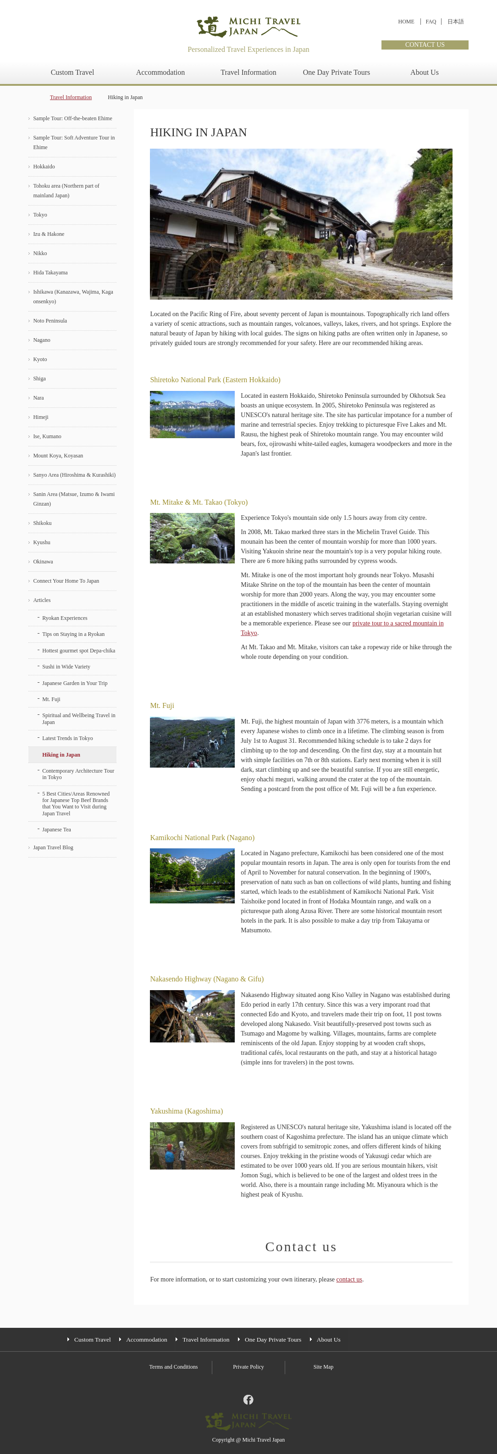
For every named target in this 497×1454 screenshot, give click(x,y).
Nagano (41, 340)
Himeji (40, 417)
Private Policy (248, 1367)
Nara (38, 398)
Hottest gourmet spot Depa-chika (78, 650)
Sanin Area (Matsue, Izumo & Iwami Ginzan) (74, 499)
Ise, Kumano (47, 436)
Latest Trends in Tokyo (67, 738)
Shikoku (42, 523)
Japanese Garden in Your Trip (74, 683)
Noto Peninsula (50, 321)
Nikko (40, 253)
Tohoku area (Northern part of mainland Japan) (66, 191)
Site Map (324, 1367)
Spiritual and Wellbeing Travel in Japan (78, 718)
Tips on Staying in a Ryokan (73, 634)
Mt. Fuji (51, 699)
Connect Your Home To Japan (66, 581)
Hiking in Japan (61, 755)
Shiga (39, 378)
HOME (406, 21)
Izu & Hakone (48, 234)
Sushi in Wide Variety (66, 666)
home (31, 98)
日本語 (455, 21)
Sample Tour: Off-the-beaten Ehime (72, 118)
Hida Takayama (50, 272)
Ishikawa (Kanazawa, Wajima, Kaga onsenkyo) (73, 297)
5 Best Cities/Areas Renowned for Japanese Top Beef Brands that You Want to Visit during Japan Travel (76, 804)
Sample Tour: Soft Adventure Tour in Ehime (74, 142)
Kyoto (40, 359)
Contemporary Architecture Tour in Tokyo (78, 774)
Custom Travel (72, 72)
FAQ (430, 21)
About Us (424, 72)
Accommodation (160, 72)
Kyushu (41, 542)
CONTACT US (425, 44)
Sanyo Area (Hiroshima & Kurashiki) (74, 475)
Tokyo (40, 215)
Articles (41, 600)
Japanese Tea (56, 829)
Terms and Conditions (173, 1367)
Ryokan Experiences (64, 618)
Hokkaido (44, 166)
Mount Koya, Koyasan (58, 455)
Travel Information (248, 72)
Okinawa (43, 561)
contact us (349, 1279)
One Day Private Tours (336, 72)
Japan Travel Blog (53, 847)
